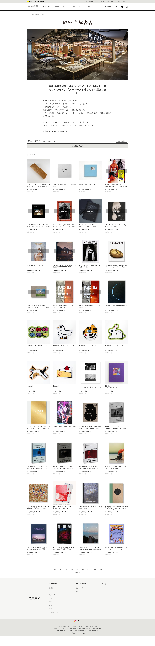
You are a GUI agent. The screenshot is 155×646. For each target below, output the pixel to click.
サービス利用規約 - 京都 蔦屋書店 (85, 602)
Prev (55, 569)
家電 (50, 605)
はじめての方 (79, 588)
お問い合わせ (79, 595)
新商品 (57, 6)
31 (67, 569)
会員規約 (78, 605)
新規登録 (108, 6)
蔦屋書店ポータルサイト (109, 588)
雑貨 (50, 602)
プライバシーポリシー (82, 615)
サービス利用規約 (80, 598)
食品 (50, 608)
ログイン (116, 6)
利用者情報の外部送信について (84, 622)
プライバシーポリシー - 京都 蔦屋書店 (86, 619)
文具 (50, 598)
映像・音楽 (52, 595)
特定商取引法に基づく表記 (83, 608)
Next (101, 569)
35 (87, 569)
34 (83, 569)
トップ (28, 14)
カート (122, 8)
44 (95, 569)
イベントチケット (54, 612)
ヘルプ (77, 591)
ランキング (66, 6)
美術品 (51, 588)
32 (72, 569)
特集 (74, 6)
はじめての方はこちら (122, 1)
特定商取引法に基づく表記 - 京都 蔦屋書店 (87, 612)
